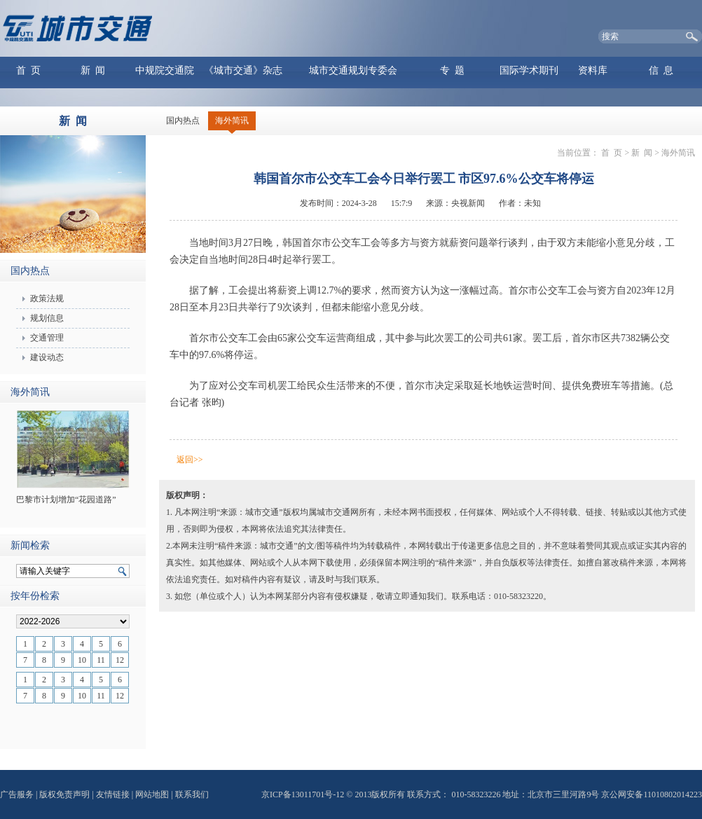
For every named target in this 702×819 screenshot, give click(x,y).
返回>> (190, 459)
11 (101, 660)
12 (120, 660)
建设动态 (47, 357)
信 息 (661, 70)
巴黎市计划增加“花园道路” (66, 499)
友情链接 (113, 794)
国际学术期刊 (529, 70)
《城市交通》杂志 (243, 70)
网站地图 (152, 794)
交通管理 (47, 338)
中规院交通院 (164, 70)
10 (82, 660)
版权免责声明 (64, 794)
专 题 (452, 70)
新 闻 (93, 70)
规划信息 (47, 318)
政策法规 (47, 298)
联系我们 (192, 794)
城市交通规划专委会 (353, 70)
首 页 (28, 70)
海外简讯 (232, 120)
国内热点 (183, 120)
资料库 (592, 70)
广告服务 (17, 794)
